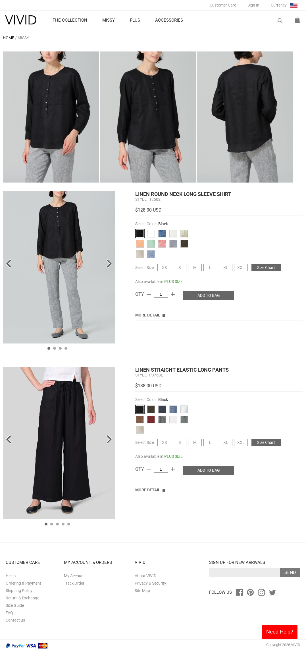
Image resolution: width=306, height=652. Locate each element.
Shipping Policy (19, 590)
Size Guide (15, 605)
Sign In (253, 5)
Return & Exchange (22, 598)
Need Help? (279, 632)
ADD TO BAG (208, 295)
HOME (8, 38)
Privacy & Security (150, 583)
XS (164, 267)
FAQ (9, 612)
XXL (241, 267)
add (172, 294)
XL (225, 267)
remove (148, 294)
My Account (74, 576)
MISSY (23, 38)
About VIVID (145, 576)
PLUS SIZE (173, 281)
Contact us (15, 620)
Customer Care (223, 5)
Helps (11, 576)
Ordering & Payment (23, 583)
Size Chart (266, 267)
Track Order (74, 583)
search (280, 20)
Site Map (142, 590)
